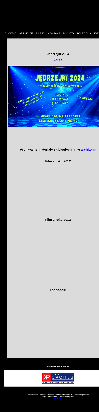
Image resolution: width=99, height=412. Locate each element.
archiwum (88, 149)
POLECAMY (84, 33)
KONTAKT (54, 33)
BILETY (40, 33)
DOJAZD (68, 33)
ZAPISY (58, 59)
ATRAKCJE (26, 33)
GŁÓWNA (10, 33)
